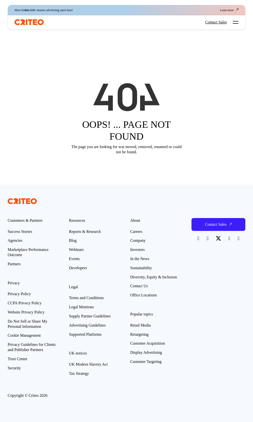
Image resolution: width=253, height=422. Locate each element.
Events (74, 259)
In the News (139, 259)
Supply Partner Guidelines (90, 316)
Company (138, 240)
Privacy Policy (19, 294)
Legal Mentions (81, 307)
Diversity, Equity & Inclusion (153, 277)
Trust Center (17, 359)
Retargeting (139, 334)
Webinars (76, 249)
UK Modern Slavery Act (88, 364)
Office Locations (143, 295)
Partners (14, 264)
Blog (73, 240)
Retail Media (140, 325)
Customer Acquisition (147, 343)
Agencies (15, 240)
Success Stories (20, 231)
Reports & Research (85, 231)
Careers (136, 231)
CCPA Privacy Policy (25, 303)
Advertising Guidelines (87, 325)
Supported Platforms (85, 334)
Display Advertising (146, 352)
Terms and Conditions (86, 298)
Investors (137, 249)
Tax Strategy (79, 373)
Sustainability (141, 268)
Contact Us (139, 286)
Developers (78, 268)
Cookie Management (24, 335)
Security (14, 368)
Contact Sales (216, 22)
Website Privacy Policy (26, 312)
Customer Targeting (146, 361)
